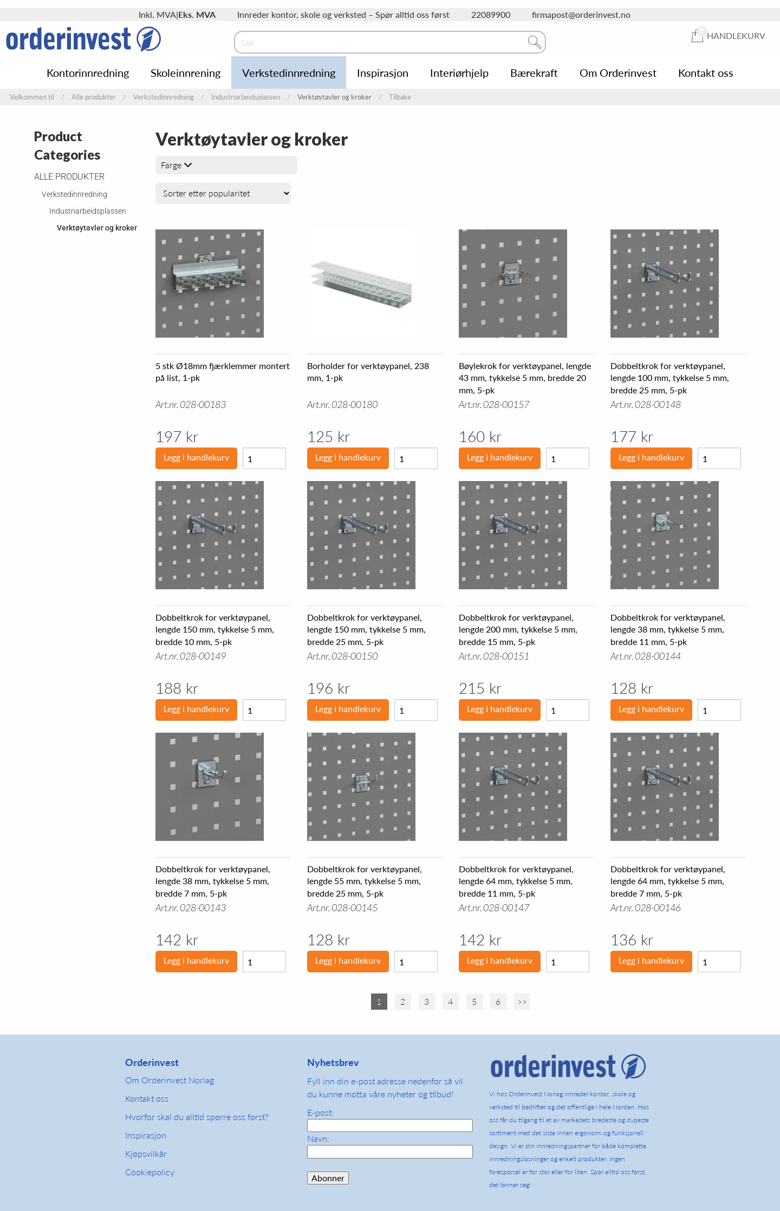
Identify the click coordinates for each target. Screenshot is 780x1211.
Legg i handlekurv (196, 457)
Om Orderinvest (618, 72)
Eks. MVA (197, 14)
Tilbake (400, 97)
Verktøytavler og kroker (97, 227)
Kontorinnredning (88, 72)
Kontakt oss (705, 72)
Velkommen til (32, 97)
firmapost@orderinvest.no (581, 14)
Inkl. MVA (157, 14)
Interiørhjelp (459, 72)
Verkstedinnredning (288, 72)
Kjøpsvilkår (146, 1153)
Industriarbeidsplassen (245, 97)
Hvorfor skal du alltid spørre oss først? (197, 1116)
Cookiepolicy (149, 1172)
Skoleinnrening (185, 72)
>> (522, 1001)
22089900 (490, 14)
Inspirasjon (382, 72)
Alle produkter (94, 97)
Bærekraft (534, 72)
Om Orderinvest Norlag (169, 1080)
